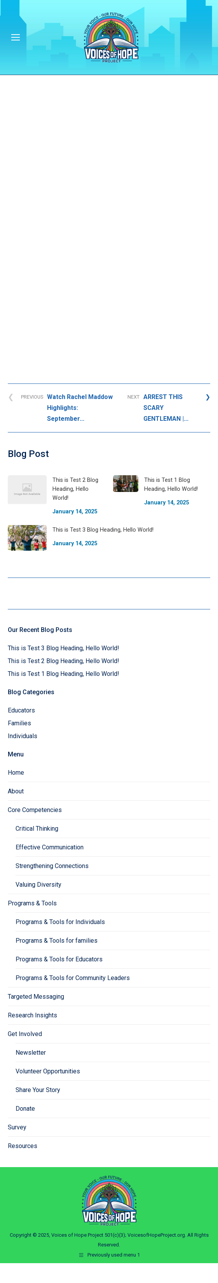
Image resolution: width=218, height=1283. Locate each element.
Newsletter (31, 1052)
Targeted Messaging (36, 996)
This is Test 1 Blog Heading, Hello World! (63, 673)
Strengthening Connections (52, 866)
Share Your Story (38, 1090)
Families (19, 723)
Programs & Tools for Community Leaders (73, 978)
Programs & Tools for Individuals (60, 922)
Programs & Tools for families (57, 940)
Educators (21, 710)
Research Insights (32, 1015)
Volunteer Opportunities (48, 1071)
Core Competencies (35, 810)
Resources (22, 1146)
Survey (17, 1127)
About (16, 791)
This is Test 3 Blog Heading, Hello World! (63, 648)
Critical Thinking (37, 828)
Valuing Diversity (38, 884)
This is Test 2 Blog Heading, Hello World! (63, 661)
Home (16, 772)
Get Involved (25, 1034)
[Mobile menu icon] (15, 37)
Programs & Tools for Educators (59, 959)
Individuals (22, 736)
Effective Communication (50, 847)
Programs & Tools (32, 903)
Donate (25, 1108)
